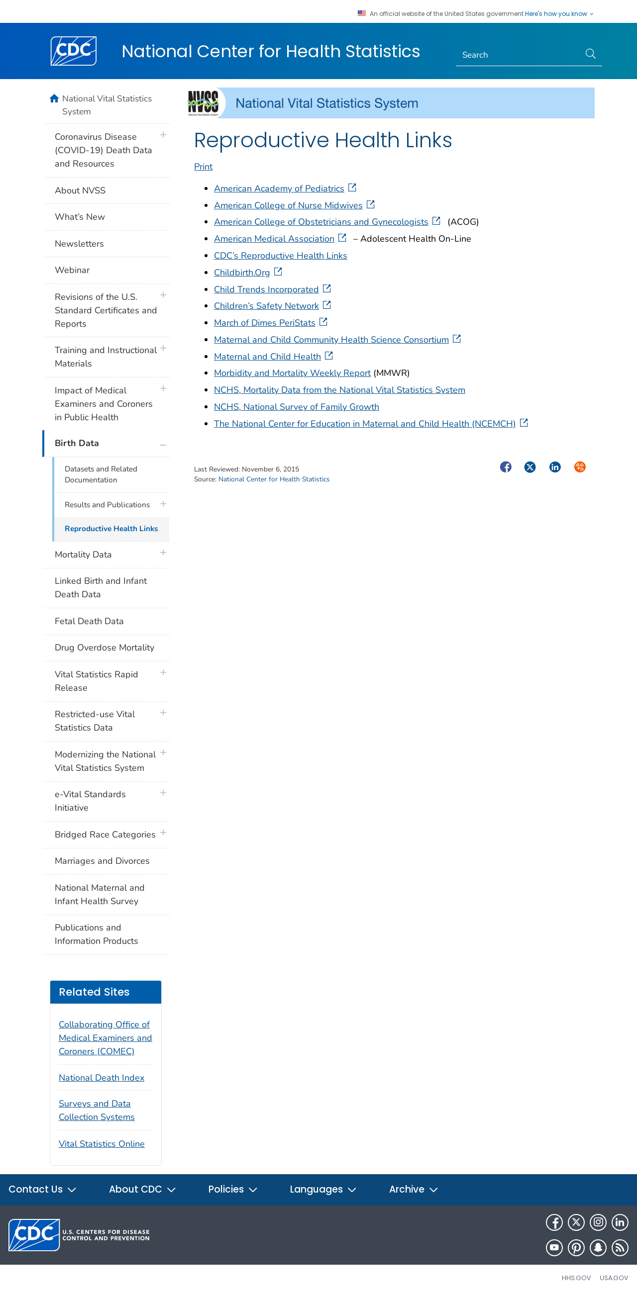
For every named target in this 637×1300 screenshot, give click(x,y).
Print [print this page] (203, 167)
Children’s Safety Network (273, 306)
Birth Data (77, 443)
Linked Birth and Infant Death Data (101, 587)
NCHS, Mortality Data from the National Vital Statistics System (339, 390)
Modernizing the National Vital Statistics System (105, 761)
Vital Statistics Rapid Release (96, 681)
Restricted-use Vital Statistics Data (95, 721)
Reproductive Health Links (111, 529)
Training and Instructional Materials (106, 357)
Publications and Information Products (96, 934)
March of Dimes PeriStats (271, 323)
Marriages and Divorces (102, 861)
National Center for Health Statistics (271, 51)
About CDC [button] (143, 1189)
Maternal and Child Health (274, 357)
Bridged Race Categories (105, 834)
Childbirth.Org (249, 273)
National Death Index (101, 1078)
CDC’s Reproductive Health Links (280, 256)
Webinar (72, 270)
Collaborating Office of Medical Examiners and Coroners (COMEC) (105, 1038)
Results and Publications (107, 505)
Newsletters (79, 244)
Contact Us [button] (42, 1189)
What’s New (80, 217)
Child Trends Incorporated (273, 289)
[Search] (518, 55)
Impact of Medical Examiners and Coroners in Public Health (104, 403)
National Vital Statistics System (107, 105)
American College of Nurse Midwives (295, 205)
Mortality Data (83, 554)
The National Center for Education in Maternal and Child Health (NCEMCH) (372, 424)
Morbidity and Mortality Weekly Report (292, 373)
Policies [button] (233, 1189)
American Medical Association (281, 239)
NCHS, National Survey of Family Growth (296, 407)
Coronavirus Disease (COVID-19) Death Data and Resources (103, 150)
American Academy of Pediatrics (286, 188)
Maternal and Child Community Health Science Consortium (338, 340)
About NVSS (80, 190)
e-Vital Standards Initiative (90, 801)
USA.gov (614, 1278)
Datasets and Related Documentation (101, 474)
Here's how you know (560, 13)
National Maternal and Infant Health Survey (100, 894)
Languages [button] (323, 1189)
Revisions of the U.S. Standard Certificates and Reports (106, 310)
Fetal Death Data (89, 621)
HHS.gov (576, 1278)
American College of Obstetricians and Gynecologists (328, 222)
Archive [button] (414, 1189)
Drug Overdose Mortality (104, 647)
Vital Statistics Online (102, 1144)
